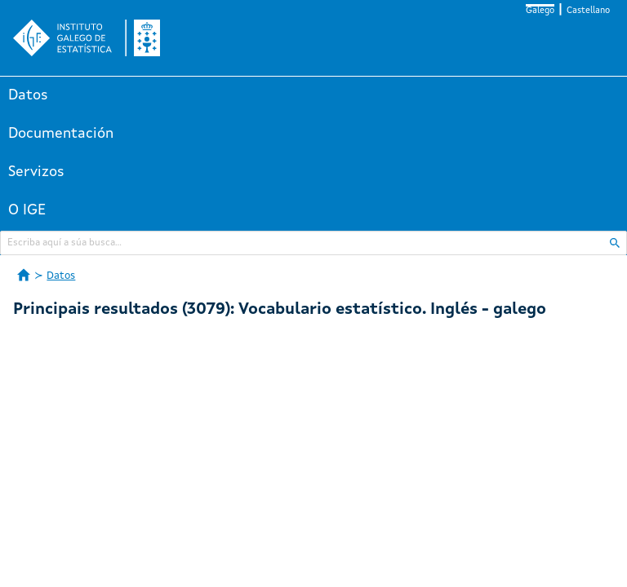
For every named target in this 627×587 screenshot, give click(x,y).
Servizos (36, 172)
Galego (540, 11)
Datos (28, 95)
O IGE (27, 210)
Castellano (588, 11)
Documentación (60, 133)
